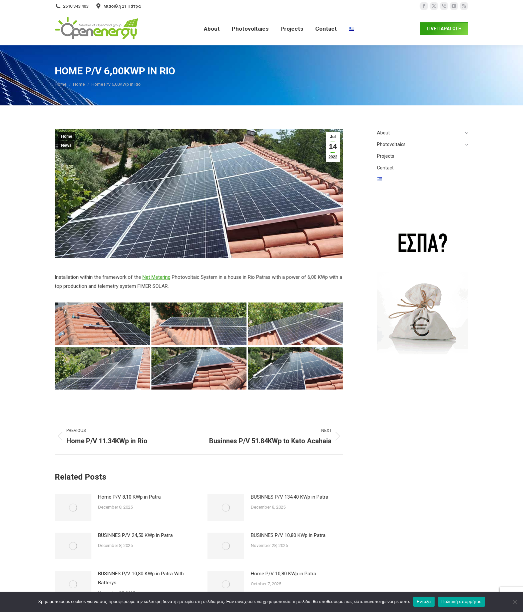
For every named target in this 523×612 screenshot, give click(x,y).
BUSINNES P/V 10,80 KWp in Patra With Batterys (141, 578)
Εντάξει (424, 601)
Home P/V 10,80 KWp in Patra (283, 574)
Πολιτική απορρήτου (461, 601)
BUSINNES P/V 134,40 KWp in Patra (289, 497)
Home (66, 136)
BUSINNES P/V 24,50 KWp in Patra (135, 535)
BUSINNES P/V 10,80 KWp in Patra (288, 535)
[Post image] (73, 507)
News (66, 145)
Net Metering (156, 277)
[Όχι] (514, 601)
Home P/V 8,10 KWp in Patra (129, 497)
